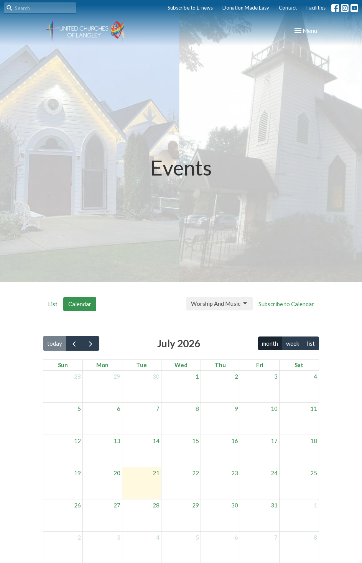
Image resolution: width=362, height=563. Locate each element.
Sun (63, 364)
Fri (259, 364)
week (292, 343)
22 (195, 472)
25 (313, 472)
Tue (141, 364)
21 (156, 472)
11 (313, 408)
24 (274, 472)
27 (117, 505)
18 (313, 440)
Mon (102, 364)
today (54, 343)
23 (234, 472)
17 (274, 440)
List (53, 303)
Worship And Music (219, 303)
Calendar (79, 303)
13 (117, 440)
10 (274, 408)
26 (77, 505)
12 (77, 440)
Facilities (316, 8)
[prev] (74, 343)
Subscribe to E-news (190, 8)
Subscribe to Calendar (286, 303)
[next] (90, 343)
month (270, 343)
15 (195, 440)
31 (274, 505)
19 (77, 472)
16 (234, 440)
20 (117, 472)
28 (77, 376)
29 (117, 376)
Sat (299, 364)
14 (156, 440)
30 (156, 376)
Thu (220, 364)
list (311, 343)
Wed (181, 364)
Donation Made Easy (245, 8)
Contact (288, 8)
